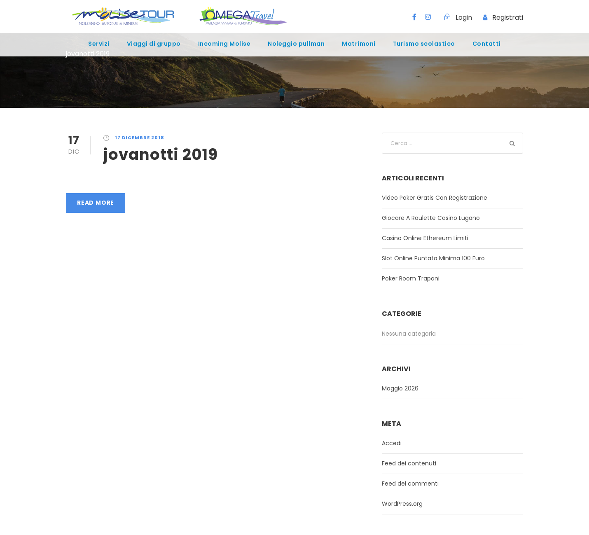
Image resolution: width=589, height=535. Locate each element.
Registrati (507, 17)
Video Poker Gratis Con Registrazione (434, 198)
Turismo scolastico (424, 44)
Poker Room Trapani (410, 278)
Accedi (392, 443)
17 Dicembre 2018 (139, 137)
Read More (95, 203)
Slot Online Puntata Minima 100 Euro (433, 258)
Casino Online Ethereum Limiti (425, 238)
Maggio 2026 (400, 388)
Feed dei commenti (410, 483)
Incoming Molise (224, 44)
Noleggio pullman (296, 44)
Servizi (99, 44)
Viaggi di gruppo (154, 44)
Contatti (486, 44)
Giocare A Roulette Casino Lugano (431, 218)
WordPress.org (402, 504)
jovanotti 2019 (160, 154)
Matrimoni (359, 44)
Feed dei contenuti (409, 463)
